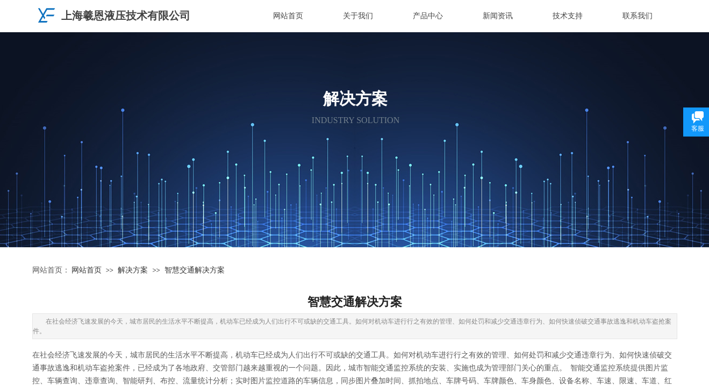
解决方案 (133, 270)
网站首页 (288, 16)
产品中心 (428, 16)
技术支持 (568, 16)
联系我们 (637, 16)
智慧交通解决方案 (194, 270)
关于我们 (358, 16)
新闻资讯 (498, 16)
